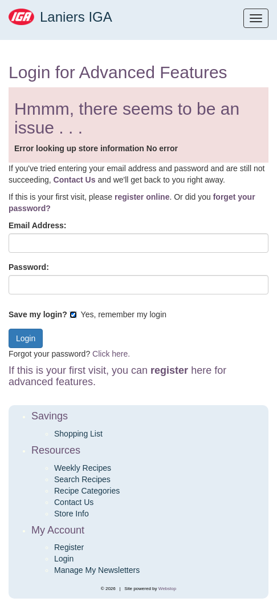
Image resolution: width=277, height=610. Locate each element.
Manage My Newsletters (97, 570)
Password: (29, 267)
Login (64, 558)
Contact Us (73, 502)
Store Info (71, 513)
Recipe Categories (87, 490)
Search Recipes (82, 479)
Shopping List (78, 433)
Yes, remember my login (118, 314)
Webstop (167, 588)
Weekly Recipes (82, 467)
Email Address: (37, 225)
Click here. (111, 353)
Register (69, 547)
